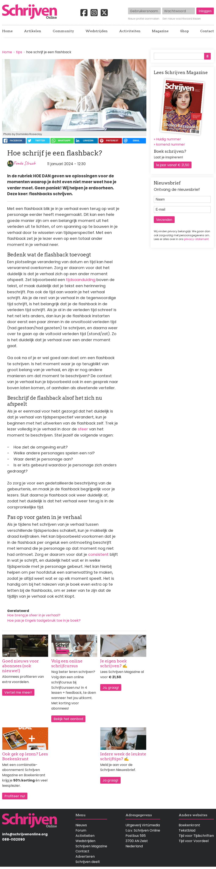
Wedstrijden (96, 31)
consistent (99, 554)
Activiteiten (129, 31)
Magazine (160, 31)
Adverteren (85, 856)
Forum (81, 830)
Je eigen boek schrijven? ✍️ (113, 663)
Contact (207, 31)
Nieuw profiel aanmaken (143, 18)
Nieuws (81, 825)
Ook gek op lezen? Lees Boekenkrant (25, 756)
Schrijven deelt (88, 861)
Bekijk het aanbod (68, 718)
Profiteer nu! (14, 796)
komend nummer (170, 144)
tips (19, 52)
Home (7, 31)
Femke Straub (24, 163)
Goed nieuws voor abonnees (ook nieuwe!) (20, 666)
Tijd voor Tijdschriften (196, 835)
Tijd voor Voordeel (194, 840)
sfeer (83, 429)
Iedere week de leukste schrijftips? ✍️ (123, 756)
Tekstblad (187, 830)
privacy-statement (196, 239)
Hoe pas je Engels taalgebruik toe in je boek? (44, 620)
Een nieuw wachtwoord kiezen (182, 18)
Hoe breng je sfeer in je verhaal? (33, 615)
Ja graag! (110, 780)
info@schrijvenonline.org (25, 834)
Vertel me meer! (18, 692)
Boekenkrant (189, 825)
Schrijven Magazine (91, 846)
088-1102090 (13, 839)
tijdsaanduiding (81, 279)
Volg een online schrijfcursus (66, 663)
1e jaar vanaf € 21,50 (172, 165)
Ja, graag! (111, 687)
